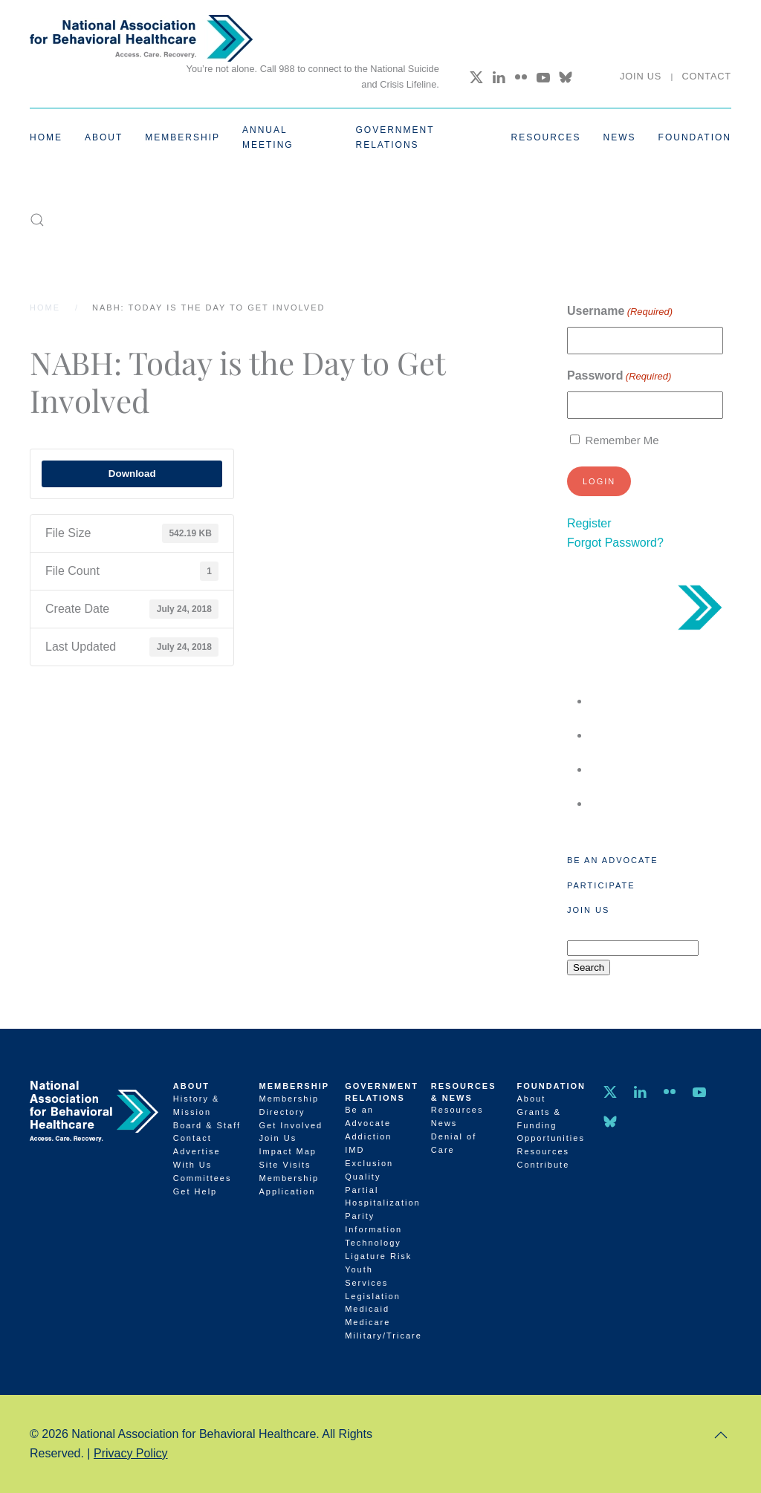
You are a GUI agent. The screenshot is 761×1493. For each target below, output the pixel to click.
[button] (37, 220)
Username (620, 311)
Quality (362, 1176)
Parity (360, 1215)
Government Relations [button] (395, 137)
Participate (601, 885)
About (191, 1085)
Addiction (368, 1136)
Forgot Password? (615, 542)
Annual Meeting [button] (268, 137)
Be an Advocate (612, 860)
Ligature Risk (378, 1256)
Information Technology (373, 1236)
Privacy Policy (131, 1453)
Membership (294, 1085)
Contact (706, 76)
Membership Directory (289, 1105)
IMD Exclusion (369, 1156)
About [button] (104, 137)
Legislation (373, 1296)
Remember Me (621, 440)
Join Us (640, 76)
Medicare (367, 1322)
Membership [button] (182, 137)
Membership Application (289, 1185)
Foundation (551, 1085)
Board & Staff (207, 1125)
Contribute (543, 1164)
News (619, 137)
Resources (457, 1109)
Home (46, 137)
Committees (202, 1178)
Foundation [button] (694, 137)
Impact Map (287, 1151)
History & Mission (196, 1105)
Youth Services (366, 1276)
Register (589, 523)
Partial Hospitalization (380, 1196)
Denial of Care (453, 1143)
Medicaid (367, 1308)
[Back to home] (141, 38)
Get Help (195, 1191)
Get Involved (291, 1125)
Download (132, 473)
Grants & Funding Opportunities (551, 1125)
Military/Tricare (380, 1335)
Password (619, 376)
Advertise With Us (197, 1158)
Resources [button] (546, 137)
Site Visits (285, 1164)
